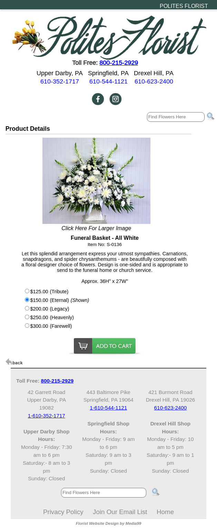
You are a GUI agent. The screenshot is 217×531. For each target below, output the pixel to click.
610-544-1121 (108, 81)
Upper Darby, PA (60, 73)
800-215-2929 (118, 62)
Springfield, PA (108, 73)
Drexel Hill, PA (154, 73)
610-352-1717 (59, 81)
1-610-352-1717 (46, 416)
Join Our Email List (120, 511)
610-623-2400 (154, 81)
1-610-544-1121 (108, 408)
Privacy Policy (63, 511)
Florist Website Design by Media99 (108, 523)
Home (165, 511)
